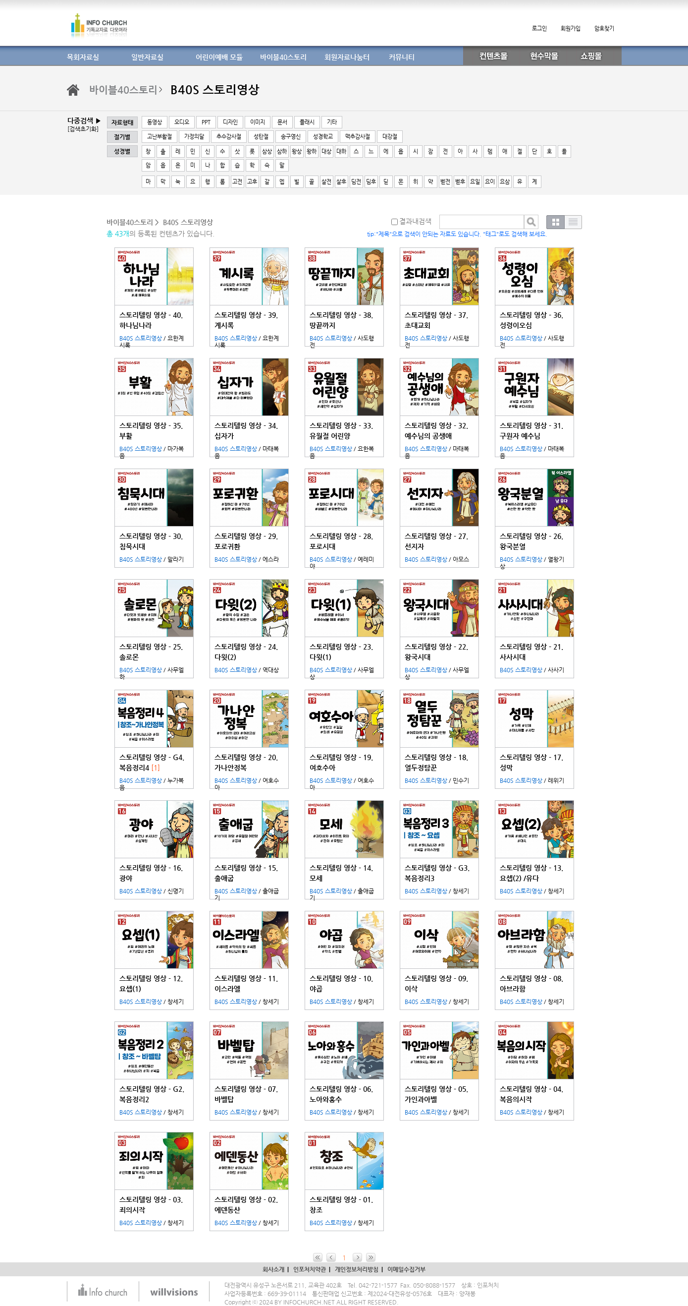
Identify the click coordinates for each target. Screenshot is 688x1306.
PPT (206, 122)
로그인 (539, 28)
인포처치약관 (309, 1269)
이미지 (257, 122)
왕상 (297, 151)
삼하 (282, 151)
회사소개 (273, 1269)
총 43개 (117, 233)
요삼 (505, 181)
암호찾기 (604, 28)
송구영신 (291, 136)
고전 (237, 181)
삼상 (267, 151)
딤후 (371, 181)
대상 (326, 151)
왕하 (312, 151)
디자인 (230, 122)
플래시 (307, 122)
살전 (326, 181)
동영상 (154, 122)
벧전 (445, 181)
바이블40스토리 (123, 90)
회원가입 (571, 28)
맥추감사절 (357, 136)
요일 (475, 181)
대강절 (389, 136)
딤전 (356, 181)
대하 (341, 151)
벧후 (460, 181)
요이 (490, 181)
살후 (341, 181)
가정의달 (194, 136)
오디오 (181, 122)
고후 (252, 181)
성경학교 (323, 136)
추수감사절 (228, 136)
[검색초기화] (83, 128)
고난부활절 (159, 136)
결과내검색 (411, 221)
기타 (332, 122)
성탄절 (261, 136)
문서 (282, 122)
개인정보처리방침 (356, 1269)
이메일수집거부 (406, 1269)
